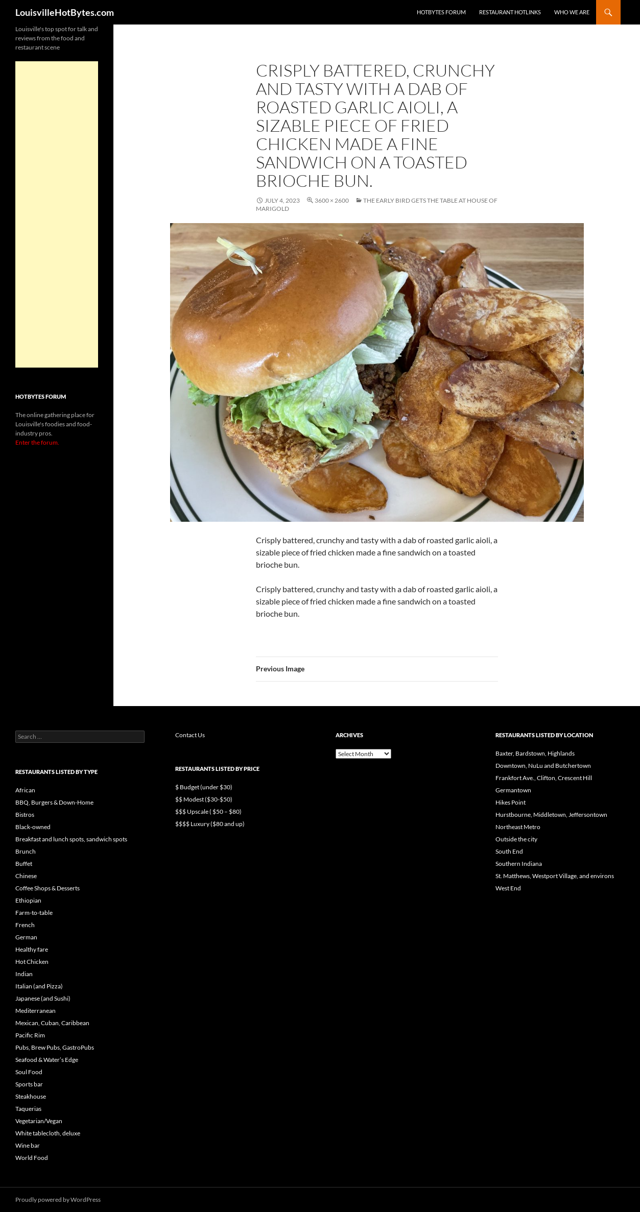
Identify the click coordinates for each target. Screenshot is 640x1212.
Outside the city (516, 839)
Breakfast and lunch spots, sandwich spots (71, 839)
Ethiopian (28, 900)
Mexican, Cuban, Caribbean (52, 1023)
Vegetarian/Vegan (38, 1121)
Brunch (25, 851)
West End (508, 888)
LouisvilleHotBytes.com (64, 12)
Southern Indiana (518, 863)
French (25, 925)
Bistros (24, 814)
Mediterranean (35, 1010)
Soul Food (28, 1072)
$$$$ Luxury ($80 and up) (210, 824)
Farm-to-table (34, 912)
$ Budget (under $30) (203, 787)
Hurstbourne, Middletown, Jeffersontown (551, 814)
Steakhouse (30, 1096)
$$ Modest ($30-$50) (203, 799)
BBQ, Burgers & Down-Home (54, 802)
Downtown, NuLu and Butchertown (543, 765)
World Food (31, 1157)
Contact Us (190, 735)
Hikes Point (510, 802)
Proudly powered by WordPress (58, 1199)
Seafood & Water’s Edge (46, 1059)
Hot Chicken (32, 961)
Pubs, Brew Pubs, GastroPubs (54, 1047)
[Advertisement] (56, 214)
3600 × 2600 (332, 200)
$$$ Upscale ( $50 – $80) (208, 811)
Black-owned (33, 827)
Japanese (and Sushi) (42, 998)
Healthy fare (31, 949)
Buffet (23, 863)
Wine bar (27, 1145)
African (25, 790)
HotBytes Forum (441, 12)
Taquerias (28, 1108)
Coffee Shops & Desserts (47, 888)
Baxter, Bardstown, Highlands (535, 753)
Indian (24, 974)
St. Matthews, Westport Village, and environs (554, 876)
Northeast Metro (517, 827)
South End (509, 851)
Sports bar (29, 1084)
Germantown (513, 790)
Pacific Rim (30, 1035)
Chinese (26, 876)
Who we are (571, 12)
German (26, 937)
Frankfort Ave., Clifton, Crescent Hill (543, 778)
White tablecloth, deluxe (47, 1133)
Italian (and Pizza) (39, 986)
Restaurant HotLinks (510, 12)
